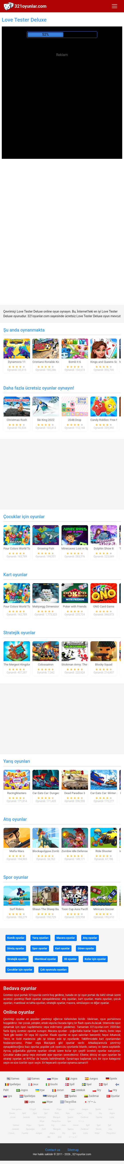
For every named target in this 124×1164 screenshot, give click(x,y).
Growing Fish (46, 548)
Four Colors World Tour (18, 548)
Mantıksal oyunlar (45, 959)
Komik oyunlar (15, 937)
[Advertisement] (62, 90)
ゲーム (90, 1101)
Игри (47, 1101)
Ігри (40, 1090)
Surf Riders (17, 909)
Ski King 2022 (45, 420)
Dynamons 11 (16, 362)
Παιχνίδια (68, 1101)
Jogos (72, 1078)
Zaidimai (91, 1096)
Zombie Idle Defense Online (79, 851)
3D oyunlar (70, 959)
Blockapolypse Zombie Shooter (52, 851)
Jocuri (58, 1090)
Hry (113, 1090)
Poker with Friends (74, 606)
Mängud (50, 1096)
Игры (53, 1078)
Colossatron (45, 664)
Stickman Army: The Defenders (81, 664)
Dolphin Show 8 (104, 548)
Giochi (52, 1084)
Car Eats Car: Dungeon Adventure (53, 793)
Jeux (33, 1084)
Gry (97, 1090)
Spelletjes (28, 1096)
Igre (69, 1121)
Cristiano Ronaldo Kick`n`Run (51, 362)
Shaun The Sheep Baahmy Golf (52, 909)
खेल (48, 1137)
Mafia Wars (16, 851)
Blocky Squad (103, 664)
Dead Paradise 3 (74, 793)
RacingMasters (16, 793)
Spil (103, 1084)
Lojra (112, 1117)
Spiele (111, 1078)
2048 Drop (74, 420)
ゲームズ (73, 1137)
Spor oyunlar (15, 877)
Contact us (52, 1150)
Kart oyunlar (15, 574)
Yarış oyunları (16, 761)
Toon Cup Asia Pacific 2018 (79, 909)
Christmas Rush (17, 420)
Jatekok (78, 1090)
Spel (87, 1084)
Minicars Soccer (103, 909)
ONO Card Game (103, 606)
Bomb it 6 (75, 362)
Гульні (11, 1133)
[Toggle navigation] (114, 6)
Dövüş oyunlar (15, 948)
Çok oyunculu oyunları (53, 969)
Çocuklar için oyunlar (24, 516)
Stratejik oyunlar (19, 632)
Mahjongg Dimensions (46, 606)
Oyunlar (113, 1096)
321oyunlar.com (31, 6)
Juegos (91, 1078)
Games (13, 1078)
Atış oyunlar (15, 819)
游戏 (60, 1137)
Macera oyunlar (65, 937)
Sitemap (73, 1150)
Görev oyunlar (86, 948)
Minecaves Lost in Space (77, 548)
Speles (71, 1096)
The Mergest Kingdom (18, 664)
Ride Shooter (104, 851)
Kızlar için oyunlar (95, 959)
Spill (70, 1084)
